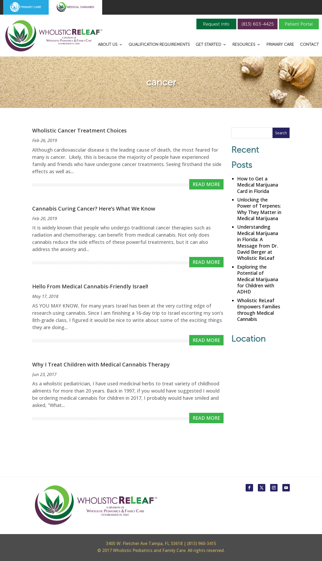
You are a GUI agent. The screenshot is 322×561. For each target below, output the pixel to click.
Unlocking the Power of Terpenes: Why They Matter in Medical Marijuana (259, 208)
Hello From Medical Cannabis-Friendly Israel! (90, 286)
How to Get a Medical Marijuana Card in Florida (257, 184)
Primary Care (280, 45)
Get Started (208, 45)
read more (206, 184)
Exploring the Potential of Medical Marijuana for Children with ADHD (257, 279)
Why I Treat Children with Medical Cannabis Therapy (101, 364)
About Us (107, 45)
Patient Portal (299, 24)
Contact (309, 45)
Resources (243, 45)
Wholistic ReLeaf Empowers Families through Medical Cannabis (258, 309)
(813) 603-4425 (257, 24)
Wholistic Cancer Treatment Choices (79, 130)
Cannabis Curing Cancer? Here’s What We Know (93, 208)
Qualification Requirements (159, 45)
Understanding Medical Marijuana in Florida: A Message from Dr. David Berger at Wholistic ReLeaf (257, 242)
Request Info (216, 24)
